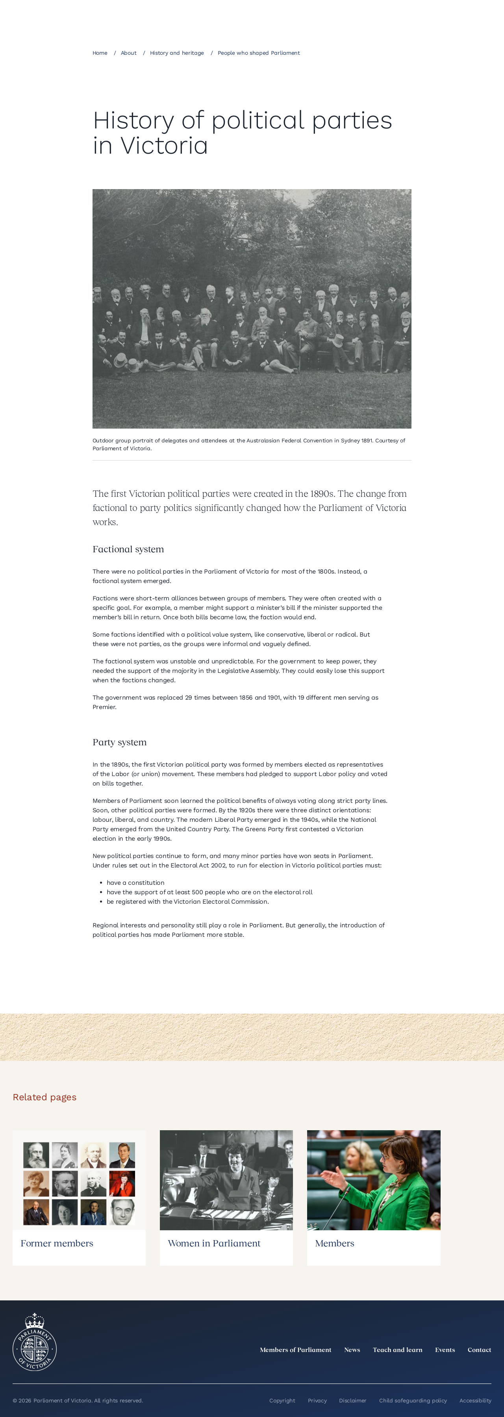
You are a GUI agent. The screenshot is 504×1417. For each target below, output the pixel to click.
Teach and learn (397, 1350)
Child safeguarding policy (413, 1400)
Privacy (317, 1400)
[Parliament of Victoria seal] (35, 1342)
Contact (479, 1350)
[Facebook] (452, 1368)
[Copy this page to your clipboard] (388, 52)
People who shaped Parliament (259, 53)
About (128, 53)
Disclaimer (353, 1400)
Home (100, 53)
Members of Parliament (296, 1350)
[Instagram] (435, 1368)
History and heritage (177, 53)
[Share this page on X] (361, 52)
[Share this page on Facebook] (334, 52)
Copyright (282, 1400)
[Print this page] (401, 52)
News (352, 1350)
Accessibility (475, 1400)
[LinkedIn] (417, 1368)
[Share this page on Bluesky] (375, 52)
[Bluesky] (487, 1368)
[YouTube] (469, 1368)
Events (445, 1350)
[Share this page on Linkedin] (348, 52)
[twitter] (400, 1368)
